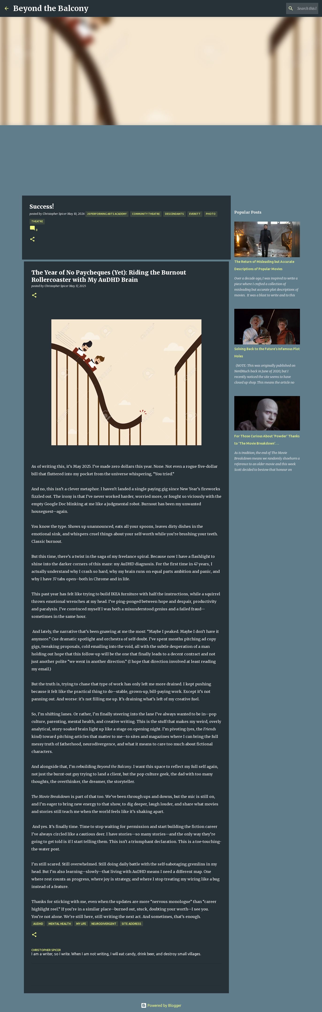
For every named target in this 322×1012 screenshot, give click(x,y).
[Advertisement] (161, 160)
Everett (195, 213)
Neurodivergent (103, 923)
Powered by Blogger (161, 1005)
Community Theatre (146, 213)
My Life (81, 923)
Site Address (131, 923)
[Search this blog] (293, 8)
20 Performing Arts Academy (107, 213)
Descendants (174, 213)
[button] (32, 239)
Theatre (37, 221)
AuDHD (38, 923)
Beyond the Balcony (50, 8)
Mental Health (60, 923)
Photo (211, 213)
